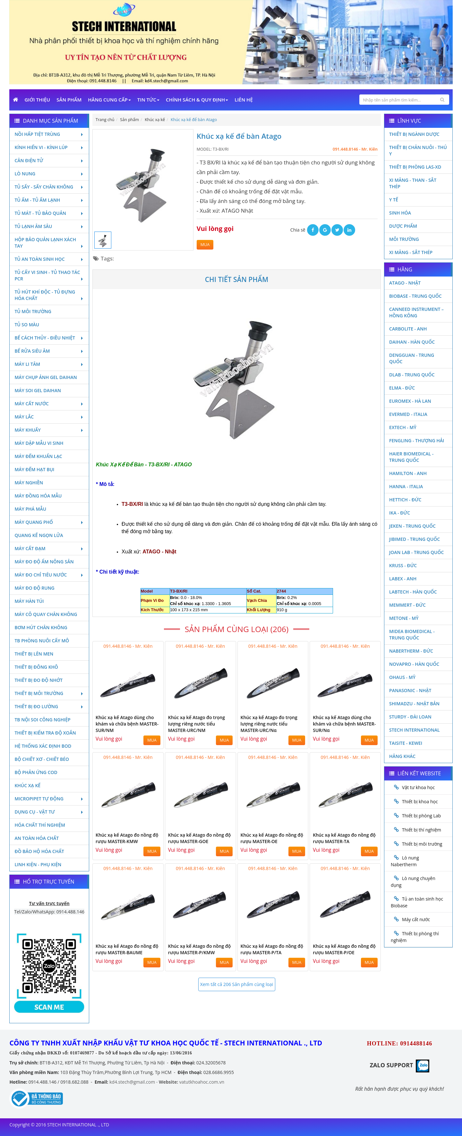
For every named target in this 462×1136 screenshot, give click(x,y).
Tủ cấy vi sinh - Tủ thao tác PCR (49, 275)
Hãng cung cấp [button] (109, 99)
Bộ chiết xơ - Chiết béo (41, 759)
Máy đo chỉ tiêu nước (49, 575)
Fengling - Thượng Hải (416, 440)
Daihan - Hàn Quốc (412, 342)
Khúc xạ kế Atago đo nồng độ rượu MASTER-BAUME (127, 949)
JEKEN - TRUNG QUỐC (412, 526)
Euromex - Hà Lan (410, 401)
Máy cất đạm (49, 548)
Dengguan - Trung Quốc (411, 358)
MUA (205, 244)
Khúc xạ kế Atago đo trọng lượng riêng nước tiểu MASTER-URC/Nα (269, 723)
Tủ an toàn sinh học (49, 259)
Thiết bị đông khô (36, 667)
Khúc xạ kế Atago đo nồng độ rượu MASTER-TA (344, 838)
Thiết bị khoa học (420, 801)
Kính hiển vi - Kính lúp (49, 147)
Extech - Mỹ (402, 427)
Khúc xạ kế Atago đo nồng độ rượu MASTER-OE (272, 838)
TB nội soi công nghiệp (42, 720)
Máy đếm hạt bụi (34, 469)
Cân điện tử (49, 160)
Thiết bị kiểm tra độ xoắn (45, 733)
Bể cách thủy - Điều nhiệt (49, 338)
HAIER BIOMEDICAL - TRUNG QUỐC (411, 457)
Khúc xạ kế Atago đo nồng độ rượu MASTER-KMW (127, 838)
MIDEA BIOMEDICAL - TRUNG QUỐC (412, 634)
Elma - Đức (402, 388)
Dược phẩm (403, 226)
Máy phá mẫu (30, 509)
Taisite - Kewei (405, 743)
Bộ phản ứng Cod (35, 772)
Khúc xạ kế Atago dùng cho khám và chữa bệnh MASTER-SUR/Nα (344, 723)
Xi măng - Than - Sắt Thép (412, 183)
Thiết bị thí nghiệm (421, 830)
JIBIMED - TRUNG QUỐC (414, 539)
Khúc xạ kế (27, 785)
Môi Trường (404, 239)
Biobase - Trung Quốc (415, 296)
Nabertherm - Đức (411, 651)
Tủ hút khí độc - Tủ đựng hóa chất (49, 295)
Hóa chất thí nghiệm (39, 825)
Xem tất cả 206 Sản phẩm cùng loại (236, 984)
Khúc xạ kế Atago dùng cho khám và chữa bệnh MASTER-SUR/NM (127, 723)
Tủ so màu (26, 324)
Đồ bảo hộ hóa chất (39, 851)
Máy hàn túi (29, 601)
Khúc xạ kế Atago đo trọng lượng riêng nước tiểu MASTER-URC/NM (196, 723)
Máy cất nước (49, 404)
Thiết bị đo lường (49, 706)
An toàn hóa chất (36, 838)
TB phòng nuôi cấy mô (41, 641)
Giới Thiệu (37, 99)
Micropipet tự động (49, 799)
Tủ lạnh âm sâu (49, 226)
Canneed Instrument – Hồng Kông (416, 312)
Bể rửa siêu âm (49, 351)
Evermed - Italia (408, 414)
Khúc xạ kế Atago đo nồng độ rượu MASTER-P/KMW (199, 949)
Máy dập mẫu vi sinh (38, 443)
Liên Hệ (243, 99)
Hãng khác (402, 756)
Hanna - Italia (406, 486)
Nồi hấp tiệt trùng (49, 134)
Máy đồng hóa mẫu (38, 496)
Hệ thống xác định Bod (42, 746)
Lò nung (49, 174)
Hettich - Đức (405, 500)
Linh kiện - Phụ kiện (37, 864)
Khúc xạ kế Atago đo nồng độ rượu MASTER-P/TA (272, 949)
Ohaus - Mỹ (402, 677)
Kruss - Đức (403, 565)
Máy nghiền (28, 483)
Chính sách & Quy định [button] (197, 99)
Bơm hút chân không (40, 627)
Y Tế (393, 200)
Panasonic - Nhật (410, 690)
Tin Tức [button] (148, 99)
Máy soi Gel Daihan (37, 390)
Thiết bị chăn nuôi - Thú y (418, 150)
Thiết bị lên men (33, 654)
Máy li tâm (49, 364)
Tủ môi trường (32, 311)
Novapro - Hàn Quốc (414, 664)
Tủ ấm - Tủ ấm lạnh (49, 200)
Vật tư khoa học (418, 787)
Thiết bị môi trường (49, 693)
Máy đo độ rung (34, 588)
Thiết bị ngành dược (414, 134)
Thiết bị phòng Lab (421, 816)
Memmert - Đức (407, 605)
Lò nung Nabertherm (405, 861)
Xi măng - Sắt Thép (410, 252)
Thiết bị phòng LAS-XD (415, 167)
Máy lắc (49, 417)
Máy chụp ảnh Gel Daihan (45, 377)
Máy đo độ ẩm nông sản (43, 562)
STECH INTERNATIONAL (414, 730)
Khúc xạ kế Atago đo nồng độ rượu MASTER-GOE (199, 838)
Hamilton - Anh (408, 473)
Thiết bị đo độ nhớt (38, 680)
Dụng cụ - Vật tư (49, 812)
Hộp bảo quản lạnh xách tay (49, 242)
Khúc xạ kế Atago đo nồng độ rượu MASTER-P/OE (344, 949)
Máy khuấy (49, 430)
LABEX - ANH (402, 579)
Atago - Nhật (405, 283)
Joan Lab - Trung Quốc (416, 552)
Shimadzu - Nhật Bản (414, 703)
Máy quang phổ (49, 522)
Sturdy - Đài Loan (410, 717)
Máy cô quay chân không (45, 614)
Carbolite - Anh (408, 329)
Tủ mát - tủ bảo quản (49, 213)
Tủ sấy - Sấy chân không (49, 187)
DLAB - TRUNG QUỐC (411, 375)
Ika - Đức (399, 513)
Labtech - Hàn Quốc (413, 592)
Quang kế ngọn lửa (38, 535)
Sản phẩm (68, 99)
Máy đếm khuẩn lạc (38, 456)
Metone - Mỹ (403, 618)
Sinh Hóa (400, 213)
